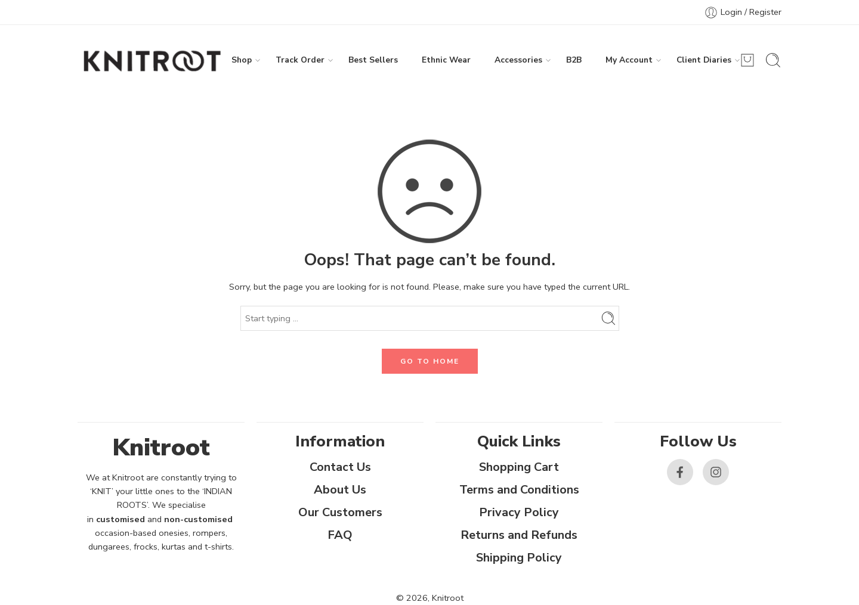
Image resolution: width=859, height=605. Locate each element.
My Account (629, 60)
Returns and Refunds (519, 535)
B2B (574, 60)
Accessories (518, 60)
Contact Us (340, 467)
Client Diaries (703, 60)
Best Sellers (373, 60)
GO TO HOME (429, 361)
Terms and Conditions (519, 490)
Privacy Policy (519, 512)
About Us (340, 490)
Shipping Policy (519, 558)
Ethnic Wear (446, 60)
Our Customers (340, 512)
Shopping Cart (519, 467)
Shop (241, 60)
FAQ (340, 535)
